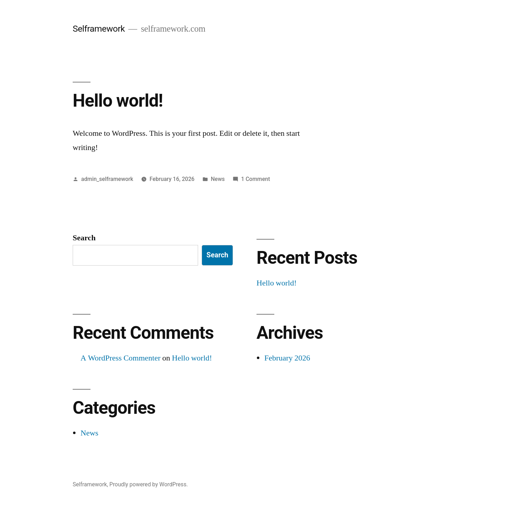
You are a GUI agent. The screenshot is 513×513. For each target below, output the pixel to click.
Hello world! (118, 100)
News (218, 179)
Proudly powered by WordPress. (148, 484)
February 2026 (287, 358)
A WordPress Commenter (121, 358)
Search (84, 238)
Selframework (99, 28)
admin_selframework (107, 179)
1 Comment (255, 179)
